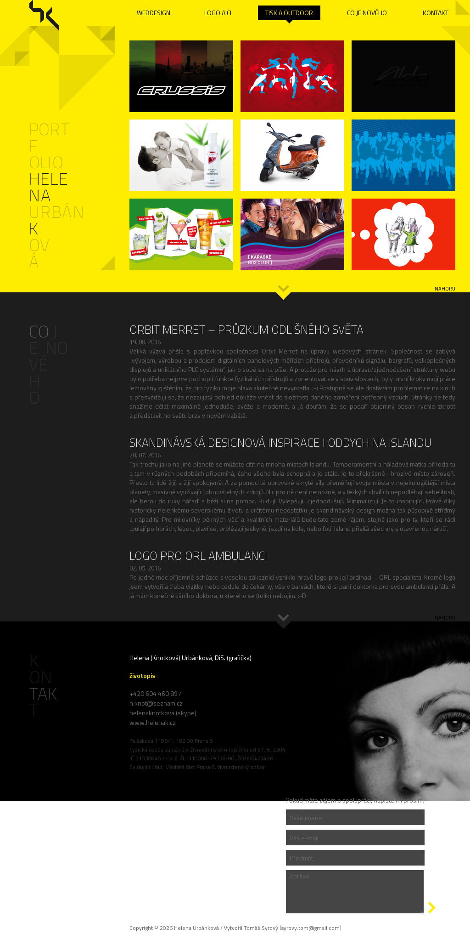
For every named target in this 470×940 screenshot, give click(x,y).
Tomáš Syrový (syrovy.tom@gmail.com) (292, 927)
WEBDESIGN (153, 12)
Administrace (45, 771)
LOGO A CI (217, 12)
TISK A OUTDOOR (289, 12)
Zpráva (355, 891)
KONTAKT (435, 12)
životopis (142, 675)
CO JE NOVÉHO (367, 12)
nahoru (445, 288)
